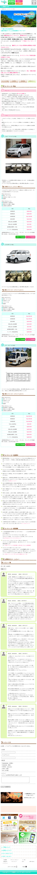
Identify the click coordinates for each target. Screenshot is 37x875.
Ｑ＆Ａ (23, 862)
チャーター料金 (5, 81)
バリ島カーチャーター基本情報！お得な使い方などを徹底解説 (17, 545)
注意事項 (14, 81)
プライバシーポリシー (14, 860)
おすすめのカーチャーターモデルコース (12, 538)
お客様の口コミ (31, 81)
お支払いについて (12, 480)
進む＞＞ (3, 569)
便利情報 (23, 81)
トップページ (5, 864)
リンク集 (23, 860)
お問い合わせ (31, 862)
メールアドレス (5, 755)
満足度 (3, 760)
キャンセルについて (25, 523)
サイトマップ (14, 862)
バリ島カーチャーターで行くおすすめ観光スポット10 (15, 554)
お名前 (3, 749)
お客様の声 (5, 862)
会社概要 (5, 860)
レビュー (3, 773)
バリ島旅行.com (5, 6)
